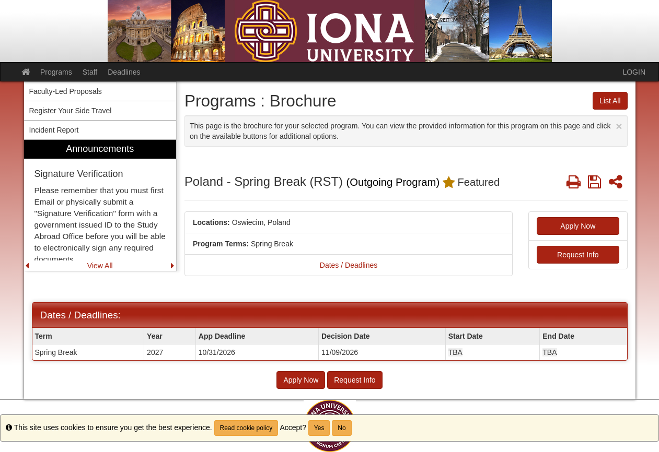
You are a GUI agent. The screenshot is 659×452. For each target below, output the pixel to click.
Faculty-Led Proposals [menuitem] (65, 91)
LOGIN (633, 72)
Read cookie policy (246, 428)
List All (609, 101)
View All (100, 265)
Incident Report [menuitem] (54, 130)
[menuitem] (100, 205)
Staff (90, 72)
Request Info (577, 255)
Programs (56, 72)
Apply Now (577, 226)
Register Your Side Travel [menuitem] (70, 110)
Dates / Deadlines (349, 265)
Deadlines (124, 72)
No (341, 428)
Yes (319, 428)
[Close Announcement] (619, 126)
